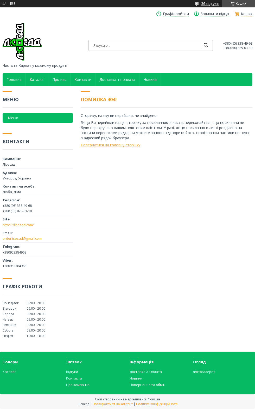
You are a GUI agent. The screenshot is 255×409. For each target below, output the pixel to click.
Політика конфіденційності (156, 404)
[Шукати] (205, 45)
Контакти (82, 79)
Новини (150, 79)
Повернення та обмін (147, 384)
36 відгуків (210, 3)
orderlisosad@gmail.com (22, 238)
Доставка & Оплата (146, 371)
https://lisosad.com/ (18, 225)
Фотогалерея (204, 371)
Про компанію (78, 384)
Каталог (37, 79)
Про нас (59, 79)
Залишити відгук (215, 13)
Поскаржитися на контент (113, 404)
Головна (14, 79)
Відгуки (72, 371)
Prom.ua (153, 399)
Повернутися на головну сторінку (110, 144)
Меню (13, 117)
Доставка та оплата (117, 79)
